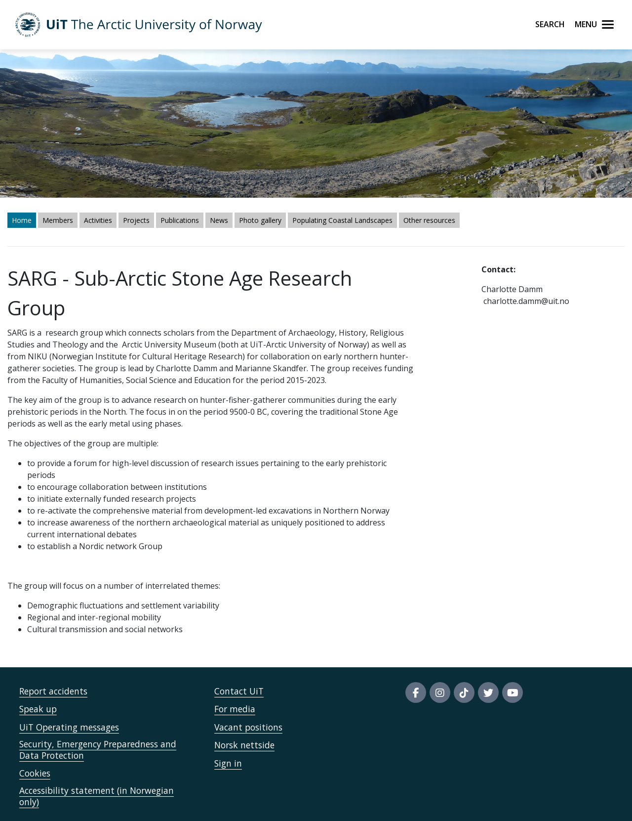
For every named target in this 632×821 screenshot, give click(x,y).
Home (22, 220)
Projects (136, 220)
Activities (98, 220)
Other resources (429, 220)
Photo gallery (260, 220)
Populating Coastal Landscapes (342, 220)
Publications (179, 220)
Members (57, 220)
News (219, 220)
